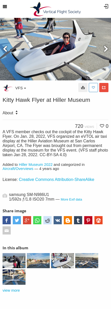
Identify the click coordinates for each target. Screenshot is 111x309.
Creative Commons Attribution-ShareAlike (56, 179)
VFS (20, 88)
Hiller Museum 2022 (36, 165)
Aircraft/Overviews (18, 169)
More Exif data (71, 199)
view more (11, 290)
